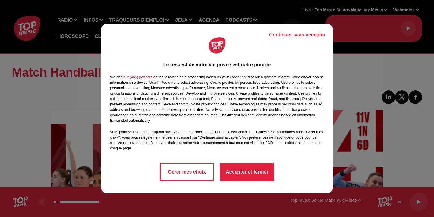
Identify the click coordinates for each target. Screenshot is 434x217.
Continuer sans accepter (297, 34)
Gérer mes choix (187, 172)
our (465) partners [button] (137, 77)
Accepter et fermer (247, 172)
